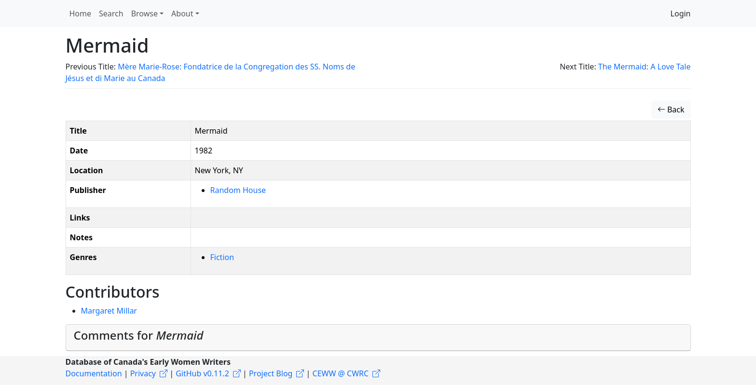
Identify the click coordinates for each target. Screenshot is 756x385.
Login (681, 13)
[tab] (378, 338)
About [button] (182, 13)
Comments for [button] (139, 335)
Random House (238, 190)
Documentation (94, 373)
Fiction (222, 257)
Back (671, 109)
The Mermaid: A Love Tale (644, 66)
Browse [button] (144, 13)
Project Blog (270, 373)
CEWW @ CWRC (341, 373)
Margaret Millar (109, 310)
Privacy (143, 373)
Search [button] (111, 13)
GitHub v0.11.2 (202, 373)
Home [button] (80, 13)
